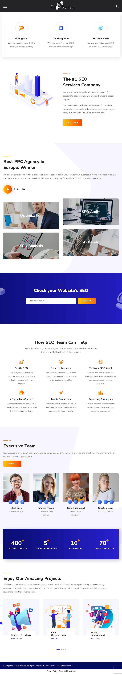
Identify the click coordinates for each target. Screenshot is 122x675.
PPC (53, 638)
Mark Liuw (16, 508)
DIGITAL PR (16, 638)
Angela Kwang (46, 508)
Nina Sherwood (76, 508)
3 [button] (63, 649)
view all (12, 463)
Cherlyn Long (105, 508)
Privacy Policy (52, 671)
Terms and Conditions (67, 671)
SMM (97, 638)
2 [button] (61, 649)
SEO (57, 638)
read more (72, 122)
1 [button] (58, 649)
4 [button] (65, 649)
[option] (16, 496)
